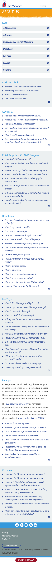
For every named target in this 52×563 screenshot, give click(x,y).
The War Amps (16, 4)
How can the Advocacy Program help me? (23, 116)
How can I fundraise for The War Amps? (22, 286)
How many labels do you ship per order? (22, 91)
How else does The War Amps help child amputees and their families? (26, 201)
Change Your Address (10, 536)
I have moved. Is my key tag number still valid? (25, 338)
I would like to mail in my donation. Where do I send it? (25, 260)
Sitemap (5, 533)
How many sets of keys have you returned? (23, 367)
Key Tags (7, 56)
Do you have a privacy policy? (17, 255)
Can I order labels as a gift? (16, 99)
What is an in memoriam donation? (20, 274)
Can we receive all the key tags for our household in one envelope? (27, 328)
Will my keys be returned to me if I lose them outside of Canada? (24, 357)
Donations (7, 49)
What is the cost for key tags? (17, 311)
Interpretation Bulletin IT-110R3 (31, 418)
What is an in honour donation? (19, 278)
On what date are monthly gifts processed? (23, 235)
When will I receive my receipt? (18, 424)
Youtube (26, 525)
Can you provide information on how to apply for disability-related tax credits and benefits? (26, 140)
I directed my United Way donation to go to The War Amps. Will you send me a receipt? (25, 448)
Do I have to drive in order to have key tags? (23, 363)
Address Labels (9, 28)
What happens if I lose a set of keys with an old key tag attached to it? (27, 350)
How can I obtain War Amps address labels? (23, 87)
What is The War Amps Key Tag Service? (22, 303)
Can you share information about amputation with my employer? (27, 129)
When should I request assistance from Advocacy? (26, 120)
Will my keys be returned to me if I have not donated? (23, 321)
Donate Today (26, 560)
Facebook (17, 525)
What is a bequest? (13, 270)
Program (18, 42)
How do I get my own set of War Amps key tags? (25, 307)
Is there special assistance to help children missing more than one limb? (27, 194)
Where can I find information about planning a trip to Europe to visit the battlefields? (27, 512)
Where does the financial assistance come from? (26, 175)
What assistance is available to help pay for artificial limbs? (23, 180)
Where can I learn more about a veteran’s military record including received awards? (26, 491)
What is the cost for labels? (16, 95)
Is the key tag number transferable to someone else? (25, 343)
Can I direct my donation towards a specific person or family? (27, 221)
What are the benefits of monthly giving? (22, 239)
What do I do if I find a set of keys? (19, 315)
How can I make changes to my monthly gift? (24, 244)
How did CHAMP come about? (18, 159)
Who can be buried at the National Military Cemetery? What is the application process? (24, 498)
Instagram (31, 525)
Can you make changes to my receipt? (21, 436)
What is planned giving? (15, 266)
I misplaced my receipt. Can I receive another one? (26, 432)
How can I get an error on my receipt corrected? (25, 428)
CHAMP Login (11, 546)
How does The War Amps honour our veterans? (25, 478)
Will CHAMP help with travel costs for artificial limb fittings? (27, 187)
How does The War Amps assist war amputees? (25, 474)
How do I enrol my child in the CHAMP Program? (26, 170)
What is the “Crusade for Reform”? (19, 135)
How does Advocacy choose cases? (20, 124)
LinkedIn (35, 525)
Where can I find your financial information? (24, 282)
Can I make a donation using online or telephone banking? (26, 249)
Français (42, 6)
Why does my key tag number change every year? (26, 334)
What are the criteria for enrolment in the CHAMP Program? (26, 165)
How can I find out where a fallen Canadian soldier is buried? (27, 505)
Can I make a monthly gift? (16, 231)
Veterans (7, 70)
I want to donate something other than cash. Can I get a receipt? (27, 441)
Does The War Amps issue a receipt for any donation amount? (23, 455)
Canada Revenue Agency (17, 404)
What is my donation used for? (18, 227)
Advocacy (7, 35)
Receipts (6, 63)
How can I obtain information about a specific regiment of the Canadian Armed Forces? (25, 484)
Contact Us (6, 539)
